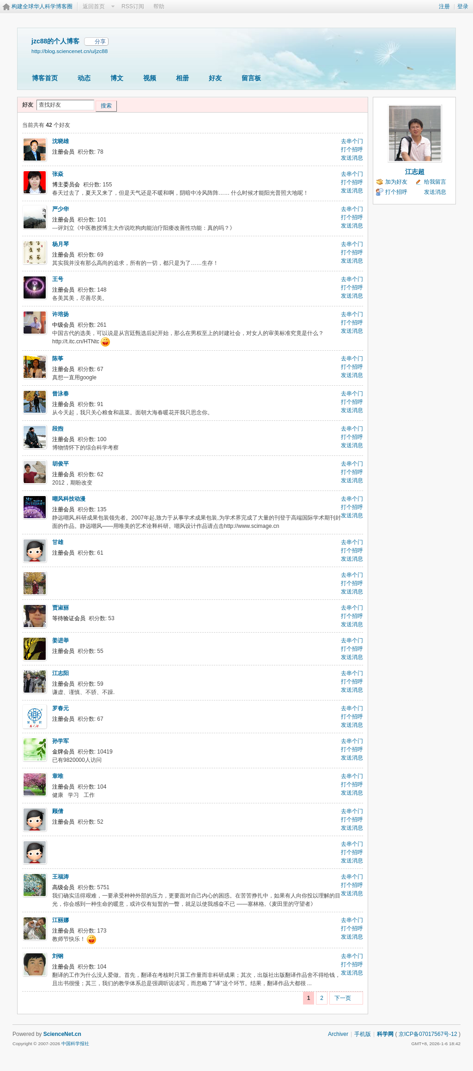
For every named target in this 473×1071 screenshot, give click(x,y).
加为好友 (396, 182)
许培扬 (60, 314)
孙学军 (60, 741)
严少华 (60, 209)
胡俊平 (60, 464)
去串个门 (352, 141)
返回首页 (94, 6)
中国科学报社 (75, 1043)
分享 (100, 41)
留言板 (251, 78)
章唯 (57, 776)
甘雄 (57, 542)
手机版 (362, 1034)
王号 (57, 279)
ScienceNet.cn (62, 1034)
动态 (84, 78)
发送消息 (352, 158)
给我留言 (435, 182)
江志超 (414, 171)
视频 (149, 78)
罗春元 (60, 708)
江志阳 (60, 673)
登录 (462, 6)
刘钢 (57, 956)
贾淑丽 (60, 607)
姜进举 (60, 640)
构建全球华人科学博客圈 (42, 6)
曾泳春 (60, 393)
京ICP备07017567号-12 (428, 1034)
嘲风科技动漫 (68, 499)
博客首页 (45, 78)
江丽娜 (60, 920)
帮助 (158, 6)
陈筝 (57, 358)
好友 (215, 78)
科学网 (385, 1034)
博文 (116, 78)
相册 (182, 78)
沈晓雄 (60, 141)
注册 (444, 6)
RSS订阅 (132, 6)
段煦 (57, 428)
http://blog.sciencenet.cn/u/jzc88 (69, 51)
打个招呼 (352, 149)
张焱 (57, 174)
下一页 (342, 998)
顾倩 (57, 811)
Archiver (338, 1034)
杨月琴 (60, 244)
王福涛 (60, 877)
